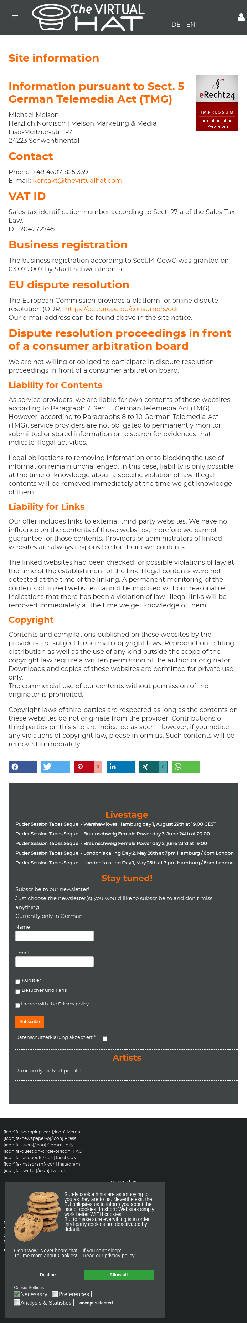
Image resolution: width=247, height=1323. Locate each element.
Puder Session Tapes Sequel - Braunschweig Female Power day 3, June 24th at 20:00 (112, 834)
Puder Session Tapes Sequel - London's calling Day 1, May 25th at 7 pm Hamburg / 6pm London (124, 863)
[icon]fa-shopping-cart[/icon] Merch (42, 1132)
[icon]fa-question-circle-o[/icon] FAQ (43, 1151)
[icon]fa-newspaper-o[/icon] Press (40, 1138)
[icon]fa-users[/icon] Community (39, 1145)
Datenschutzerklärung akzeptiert (55, 1037)
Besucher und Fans (44, 990)
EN (191, 25)
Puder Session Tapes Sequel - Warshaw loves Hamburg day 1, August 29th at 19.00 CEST (115, 824)
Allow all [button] (118, 1274)
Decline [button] (48, 1274)
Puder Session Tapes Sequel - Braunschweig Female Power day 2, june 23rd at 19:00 (111, 844)
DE (176, 25)
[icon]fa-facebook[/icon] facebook (40, 1158)
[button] (47, 1254)
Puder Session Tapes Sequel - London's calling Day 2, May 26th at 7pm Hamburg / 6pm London (124, 853)
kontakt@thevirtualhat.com (77, 181)
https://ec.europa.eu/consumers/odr (122, 309)
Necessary (33, 1294)
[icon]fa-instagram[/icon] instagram (42, 1164)
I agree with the (52, 1005)
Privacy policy (73, 1004)
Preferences (73, 1294)
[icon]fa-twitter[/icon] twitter (34, 1170)
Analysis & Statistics (45, 1303)
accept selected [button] (96, 1303)
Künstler (31, 980)
